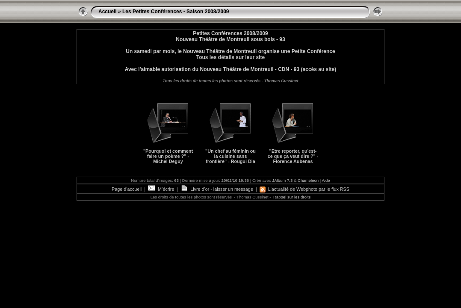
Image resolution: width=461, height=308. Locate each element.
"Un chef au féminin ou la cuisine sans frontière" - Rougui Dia (230, 156)
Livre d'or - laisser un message (216, 189)
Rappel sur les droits (291, 197)
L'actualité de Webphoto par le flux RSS (304, 189)
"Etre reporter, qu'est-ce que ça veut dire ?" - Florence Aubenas (293, 156)
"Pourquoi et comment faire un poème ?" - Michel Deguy (168, 156)
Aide (326, 180)
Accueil (107, 12)
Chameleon (308, 180)
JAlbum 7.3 (282, 180)
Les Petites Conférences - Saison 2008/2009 (175, 12)
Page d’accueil (127, 189)
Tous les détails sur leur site (230, 57)
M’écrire (161, 189)
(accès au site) (317, 69)
